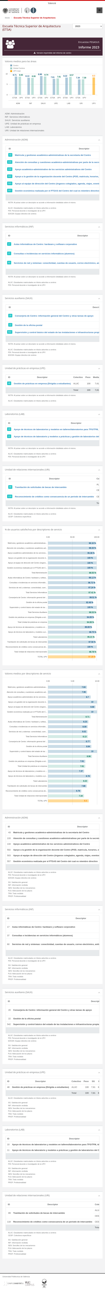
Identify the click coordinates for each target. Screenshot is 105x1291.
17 (9, 244)
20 (10, 315)
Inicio (7, 18)
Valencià (52, 3)
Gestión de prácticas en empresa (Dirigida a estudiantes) (42, 383)
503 (9, 183)
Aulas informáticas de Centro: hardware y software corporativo (45, 244)
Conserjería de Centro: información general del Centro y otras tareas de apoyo (54, 316)
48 (9, 383)
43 (10, 155)
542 (9, 332)
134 (9, 169)
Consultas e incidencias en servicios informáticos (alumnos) (44, 253)
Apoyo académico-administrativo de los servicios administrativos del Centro (53, 169)
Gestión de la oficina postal (28, 325)
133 (9, 162)
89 (10, 487)
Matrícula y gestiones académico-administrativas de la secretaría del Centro (53, 155)
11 (9, 436)
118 (9, 496)
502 (9, 176)
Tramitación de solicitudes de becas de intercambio (41, 487)
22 (10, 325)
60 (9, 262)
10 (9, 429)
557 (9, 190)
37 (9, 253)
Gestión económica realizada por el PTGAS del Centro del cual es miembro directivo (57, 191)
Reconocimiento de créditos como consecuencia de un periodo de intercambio (54, 496)
